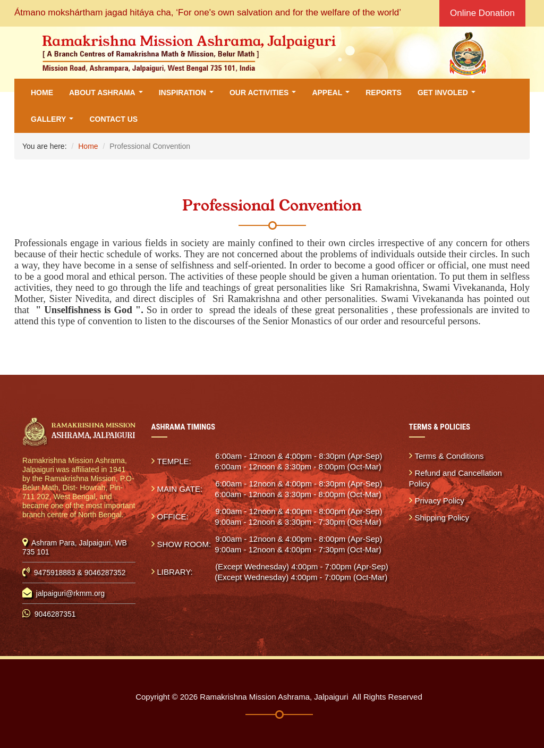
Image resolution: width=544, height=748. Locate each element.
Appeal (332, 95)
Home (42, 92)
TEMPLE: (174, 461)
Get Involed (449, 95)
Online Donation (482, 13)
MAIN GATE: (180, 488)
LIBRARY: (175, 571)
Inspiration (188, 95)
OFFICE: (173, 516)
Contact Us (113, 119)
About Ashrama (108, 95)
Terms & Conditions (449, 455)
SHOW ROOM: (184, 544)
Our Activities (265, 95)
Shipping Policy (442, 517)
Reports (384, 92)
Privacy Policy (439, 500)
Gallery (54, 122)
